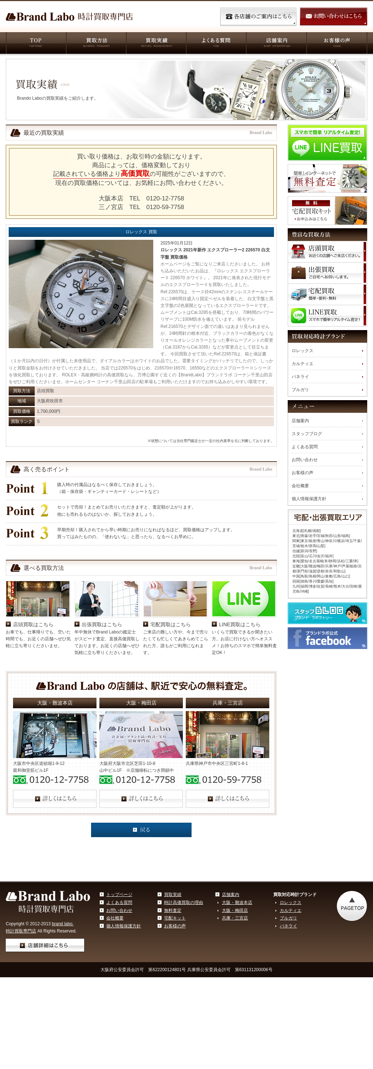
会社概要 (300, 485)
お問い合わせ (305, 459)
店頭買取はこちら (33, 676)
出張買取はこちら (102, 676)
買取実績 (156, 43)
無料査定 (172, 962)
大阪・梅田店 (235, 962)
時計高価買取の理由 (183, 954)
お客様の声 (336, 43)
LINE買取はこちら (240, 676)
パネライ (300, 376)
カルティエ (302, 363)
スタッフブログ (307, 433)
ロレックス (302, 350)
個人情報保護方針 (309, 498)
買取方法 (96, 43)
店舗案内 (276, 43)
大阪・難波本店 (237, 954)
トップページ (119, 946)
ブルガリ (300, 389)
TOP (36, 43)
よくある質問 (216, 43)
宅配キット (175, 969)
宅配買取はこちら (170, 676)
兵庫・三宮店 (235, 969)
